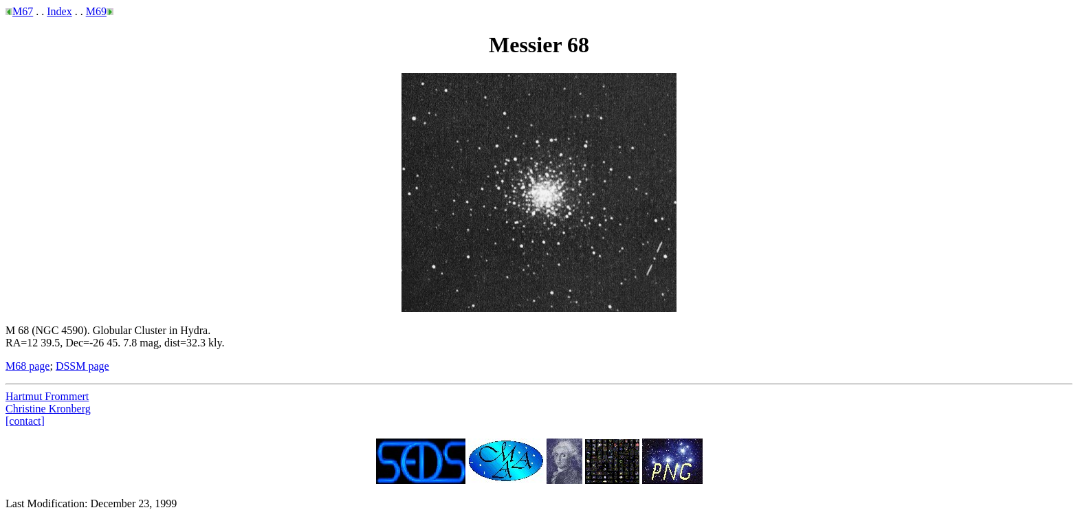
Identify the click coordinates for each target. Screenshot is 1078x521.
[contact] (25, 421)
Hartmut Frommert (47, 396)
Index (59, 11)
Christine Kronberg (48, 408)
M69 (96, 11)
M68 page (28, 366)
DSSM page (82, 366)
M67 (22, 11)
